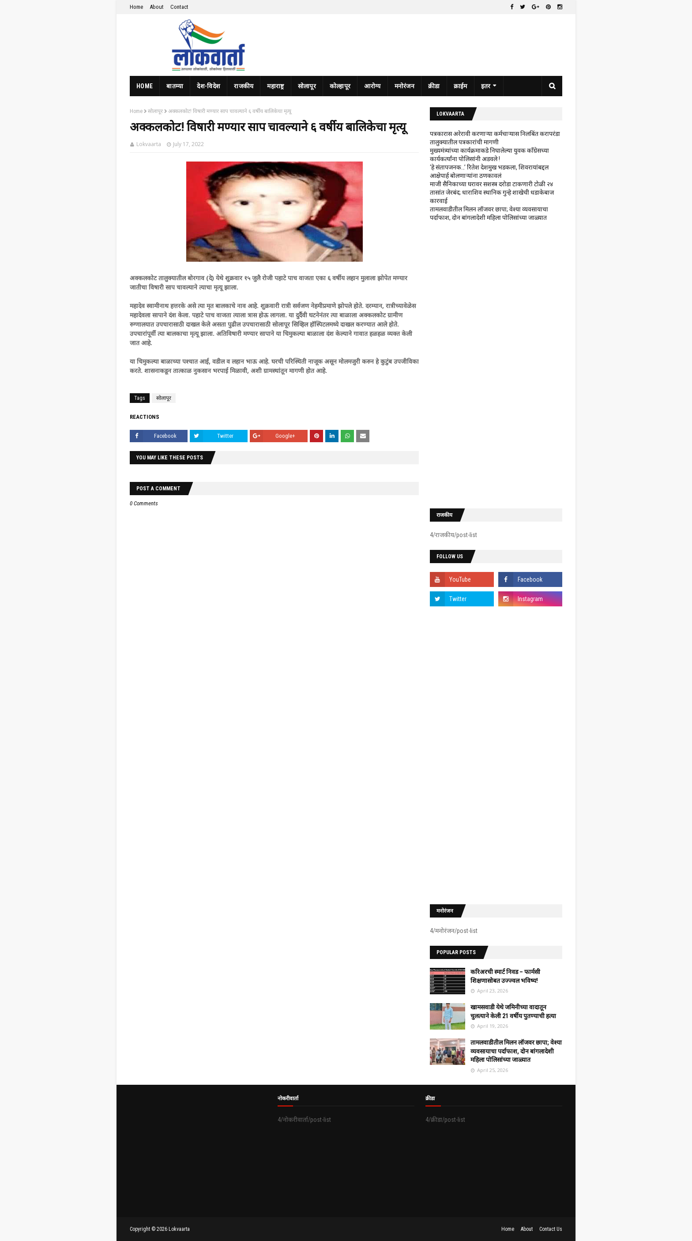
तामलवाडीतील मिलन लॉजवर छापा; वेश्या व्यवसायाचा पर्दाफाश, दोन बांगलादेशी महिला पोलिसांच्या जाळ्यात (516, 1051)
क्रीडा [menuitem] (434, 86)
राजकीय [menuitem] (243, 86)
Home (136, 7)
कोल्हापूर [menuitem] (340, 86)
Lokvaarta (148, 144)
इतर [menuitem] (486, 86)
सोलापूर (155, 111)
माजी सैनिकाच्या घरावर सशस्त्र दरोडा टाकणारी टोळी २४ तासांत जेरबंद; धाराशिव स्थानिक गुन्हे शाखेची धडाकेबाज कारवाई (492, 192)
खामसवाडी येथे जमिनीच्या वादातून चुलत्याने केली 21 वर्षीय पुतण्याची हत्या (513, 1011)
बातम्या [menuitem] (174, 86)
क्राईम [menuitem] (460, 86)
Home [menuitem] (144, 86)
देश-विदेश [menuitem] (208, 86)
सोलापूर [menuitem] (307, 86)
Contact (179, 7)
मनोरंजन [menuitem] (405, 86)
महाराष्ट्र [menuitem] (275, 86)
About (157, 7)
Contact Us (550, 1229)
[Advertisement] (496, 365)
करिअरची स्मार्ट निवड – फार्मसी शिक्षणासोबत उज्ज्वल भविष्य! (505, 976)
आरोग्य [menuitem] (372, 86)
